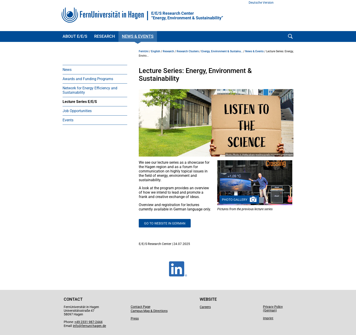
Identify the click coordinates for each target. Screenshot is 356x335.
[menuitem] (95, 69)
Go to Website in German (164, 223)
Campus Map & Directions (149, 311)
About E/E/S (75, 36)
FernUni (143, 51)
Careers (205, 307)
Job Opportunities (77, 111)
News (67, 69)
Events (68, 120)
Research (104, 36)
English (155, 51)
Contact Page (140, 307)
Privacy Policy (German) (273, 308)
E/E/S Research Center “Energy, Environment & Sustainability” (187, 15)
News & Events (138, 36)
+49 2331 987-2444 (88, 322)
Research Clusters (188, 51)
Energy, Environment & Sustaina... (222, 51)
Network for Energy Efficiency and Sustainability (90, 90)
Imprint (268, 318)
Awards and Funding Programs (88, 79)
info (75, 326)
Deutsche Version (261, 3)
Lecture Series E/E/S (80, 101)
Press (135, 318)
